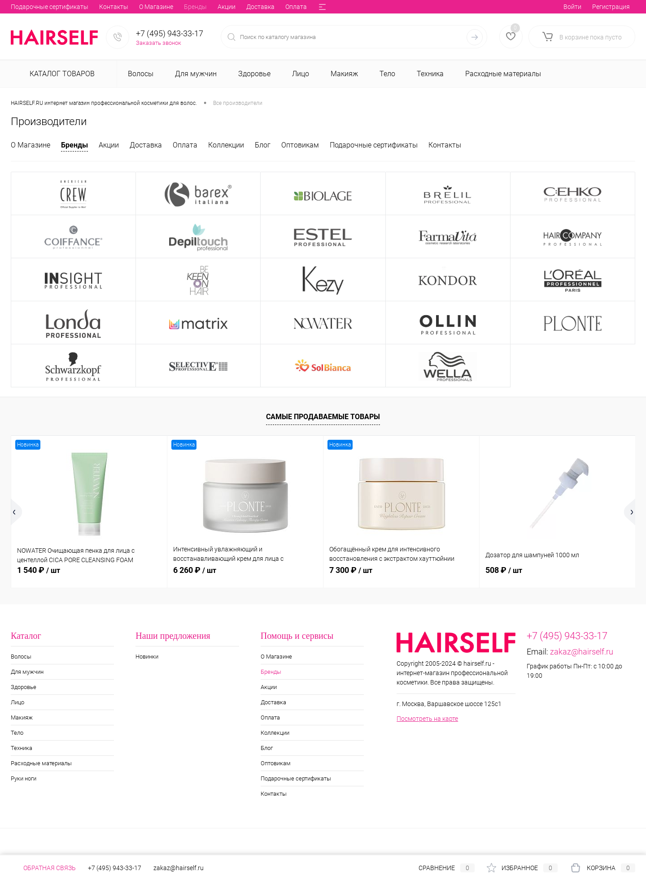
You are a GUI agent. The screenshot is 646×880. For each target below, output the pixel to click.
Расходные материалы (41, 763)
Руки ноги (23, 778)
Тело (17, 732)
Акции (98, 6)
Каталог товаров (61, 73)
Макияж (22, 717)
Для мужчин (27, 671)
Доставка (132, 6)
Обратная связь (43, 867)
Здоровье (23, 687)
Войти (572, 6)
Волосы (21, 656)
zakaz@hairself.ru (581, 651)
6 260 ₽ (194, 570)
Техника (21, 748)
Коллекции (205, 6)
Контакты (444, 145)
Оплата (168, 6)
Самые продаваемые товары (323, 416)
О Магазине (28, 6)
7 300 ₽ (350, 570)
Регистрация (611, 6)
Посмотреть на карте (427, 718)
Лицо (17, 702)
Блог (239, 6)
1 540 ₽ (38, 570)
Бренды (67, 6)
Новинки (146, 656)
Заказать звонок (158, 42)
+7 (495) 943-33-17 (169, 33)
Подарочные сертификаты (374, 145)
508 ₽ (503, 570)
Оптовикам (273, 6)
